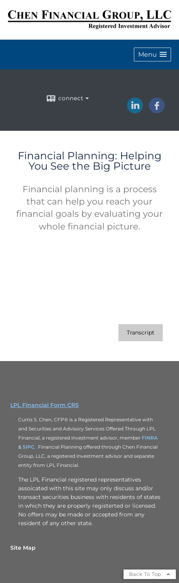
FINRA (150, 438)
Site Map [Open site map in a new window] (23, 547)
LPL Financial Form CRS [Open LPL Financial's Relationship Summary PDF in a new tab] (44, 405)
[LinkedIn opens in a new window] (135, 110)
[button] (152, 54)
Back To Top (149, 574)
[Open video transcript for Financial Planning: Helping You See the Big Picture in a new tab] (140, 332)
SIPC (28, 447)
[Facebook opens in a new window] (157, 110)
